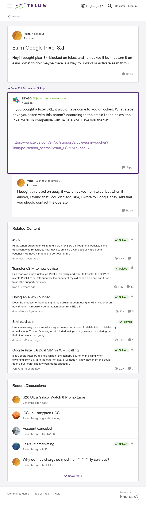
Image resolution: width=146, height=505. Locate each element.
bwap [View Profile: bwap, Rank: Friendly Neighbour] (15, 286)
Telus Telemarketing (38, 444)
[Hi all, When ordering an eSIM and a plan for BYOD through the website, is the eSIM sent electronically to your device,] (62, 249)
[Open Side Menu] (10, 6)
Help (57, 493)
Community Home (18, 493)
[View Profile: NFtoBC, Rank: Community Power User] (16, 100)
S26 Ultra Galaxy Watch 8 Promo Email (54, 397)
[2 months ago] (31, 403)
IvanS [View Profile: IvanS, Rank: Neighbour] (27, 33)
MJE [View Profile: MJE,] (45, 449)
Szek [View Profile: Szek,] (45, 402)
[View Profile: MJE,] (16, 446)
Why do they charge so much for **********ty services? (66, 459)
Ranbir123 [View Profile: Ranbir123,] (48, 433)
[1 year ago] (31, 258)
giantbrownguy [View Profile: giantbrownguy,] (51, 418)
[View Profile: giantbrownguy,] (16, 415)
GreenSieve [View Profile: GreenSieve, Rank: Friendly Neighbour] (19, 311)
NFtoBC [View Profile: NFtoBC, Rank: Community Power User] (27, 98)
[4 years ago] (27, 287)
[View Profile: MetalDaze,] (16, 462)
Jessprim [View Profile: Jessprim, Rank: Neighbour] (17, 340)
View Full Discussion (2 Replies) (28, 88)
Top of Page (42, 493)
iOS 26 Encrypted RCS (41, 413)
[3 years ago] (35, 311)
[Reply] (127, 74)
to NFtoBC (54, 180)
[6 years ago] (32, 368)
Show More (73, 476)
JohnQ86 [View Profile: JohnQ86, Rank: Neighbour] (17, 368)
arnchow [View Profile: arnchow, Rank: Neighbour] (17, 258)
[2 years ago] (32, 340)
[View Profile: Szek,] (16, 399)
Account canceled (37, 428)
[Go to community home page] (31, 6)
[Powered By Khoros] (129, 495)
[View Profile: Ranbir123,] (16, 431)
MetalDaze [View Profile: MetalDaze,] (48, 465)
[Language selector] (92, 6)
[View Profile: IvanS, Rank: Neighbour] (17, 35)
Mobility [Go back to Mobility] (13, 16)
